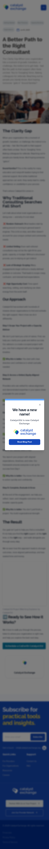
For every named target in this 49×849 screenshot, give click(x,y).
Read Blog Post (24, 442)
